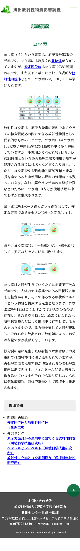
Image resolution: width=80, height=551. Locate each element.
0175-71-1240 (22, 536)
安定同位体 (32, 66)
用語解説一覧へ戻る (23, 480)
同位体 (56, 60)
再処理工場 (15, 427)
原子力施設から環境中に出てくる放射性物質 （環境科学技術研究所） (41, 441)
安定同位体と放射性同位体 (27, 422)
